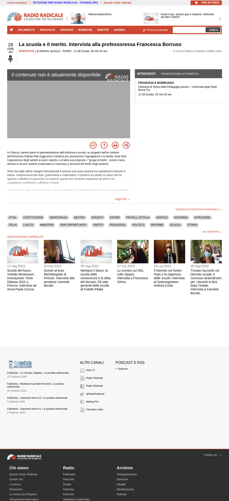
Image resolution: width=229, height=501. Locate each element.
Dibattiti (121, 484)
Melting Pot (92, 401)
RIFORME (157, 224)
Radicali (121, 494)
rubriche (85, 29)
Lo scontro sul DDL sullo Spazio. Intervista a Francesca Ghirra (132, 276)
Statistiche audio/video (76, 499)
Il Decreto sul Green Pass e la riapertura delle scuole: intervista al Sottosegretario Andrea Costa (169, 278)
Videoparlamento (127, 474)
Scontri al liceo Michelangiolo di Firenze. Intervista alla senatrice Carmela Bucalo (59, 278)
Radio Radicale (94, 378)
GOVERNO (181, 217)
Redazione (15, 489)
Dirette (67, 484)
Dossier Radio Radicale (23, 474)
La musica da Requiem (23, 494)
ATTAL (13, 217)
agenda (119, 29)
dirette (103, 29)
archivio (66, 29)
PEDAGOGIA (118, 224)
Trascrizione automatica (180, 73)
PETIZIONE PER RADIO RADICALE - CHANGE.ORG (65, 2)
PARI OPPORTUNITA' (73, 224)
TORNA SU (210, 455)
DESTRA (79, 217)
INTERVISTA (26, 51)
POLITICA (138, 224)
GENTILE (162, 217)
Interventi (146, 73)
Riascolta (68, 479)
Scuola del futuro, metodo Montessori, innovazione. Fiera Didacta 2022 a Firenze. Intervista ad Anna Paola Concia (21, 280)
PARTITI (98, 224)
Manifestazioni (125, 489)
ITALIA (13, 224)
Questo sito (16, 479)
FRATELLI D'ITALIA (138, 217)
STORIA (192, 224)
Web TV (90, 370)
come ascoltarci (17, 2)
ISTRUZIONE (202, 217)
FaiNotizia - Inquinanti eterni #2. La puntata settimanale (37, 397)
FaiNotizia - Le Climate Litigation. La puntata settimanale (38, 372)
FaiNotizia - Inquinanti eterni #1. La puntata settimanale (37, 408)
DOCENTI (97, 217)
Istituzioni (122, 479)
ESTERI (115, 217)
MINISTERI (47, 224)
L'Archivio (15, 484)
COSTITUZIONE (33, 217)
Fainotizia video (94, 409)
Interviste (68, 494)
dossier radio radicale (117, 2)
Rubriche (123, 368)
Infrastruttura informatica (23, 499)
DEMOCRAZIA (59, 217)
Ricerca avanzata (157, 29)
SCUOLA (175, 224)
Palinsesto (69, 474)
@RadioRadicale (95, 393)
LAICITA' (28, 224)
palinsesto (26, 29)
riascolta (47, 29)
